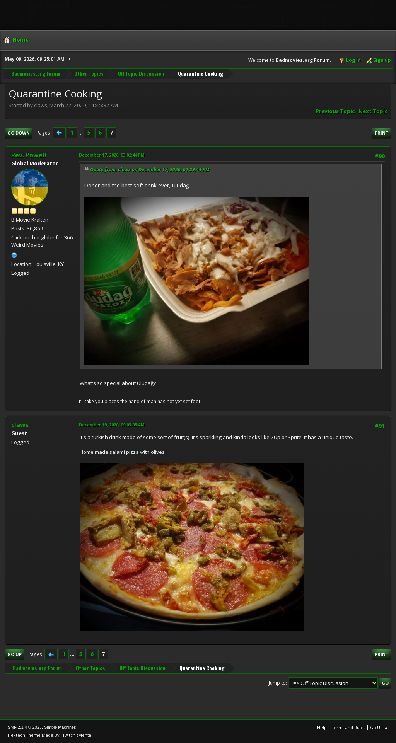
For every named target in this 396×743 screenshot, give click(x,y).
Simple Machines (60, 727)
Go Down (18, 133)
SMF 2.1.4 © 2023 (25, 727)
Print (382, 133)
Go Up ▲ (379, 727)
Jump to (277, 683)
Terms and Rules (348, 727)
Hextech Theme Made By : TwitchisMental (50, 735)
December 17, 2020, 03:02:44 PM (112, 155)
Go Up (14, 654)
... (81, 132)
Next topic (372, 111)
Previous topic (335, 111)
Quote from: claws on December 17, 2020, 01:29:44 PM (150, 169)
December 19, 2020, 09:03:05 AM (112, 425)
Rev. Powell (28, 155)
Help (322, 727)
